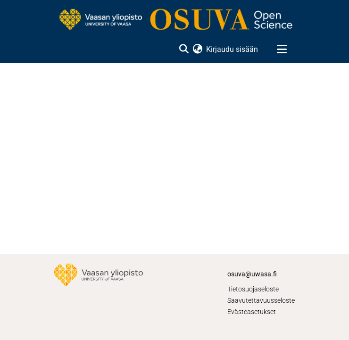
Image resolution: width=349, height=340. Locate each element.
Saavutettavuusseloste (261, 300)
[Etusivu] (174, 20)
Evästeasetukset (251, 311)
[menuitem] (197, 49)
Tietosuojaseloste (253, 289)
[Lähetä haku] (184, 49)
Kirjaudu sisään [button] (232, 49)
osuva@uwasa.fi (252, 274)
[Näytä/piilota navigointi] (281, 49)
